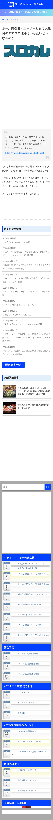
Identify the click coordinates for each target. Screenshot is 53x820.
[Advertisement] (26, 94)
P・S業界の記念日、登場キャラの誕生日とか (26, 12)
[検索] (48, 487)
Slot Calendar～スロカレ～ (27, 4)
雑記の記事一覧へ (13, 364)
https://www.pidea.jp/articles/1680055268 (24, 153)
